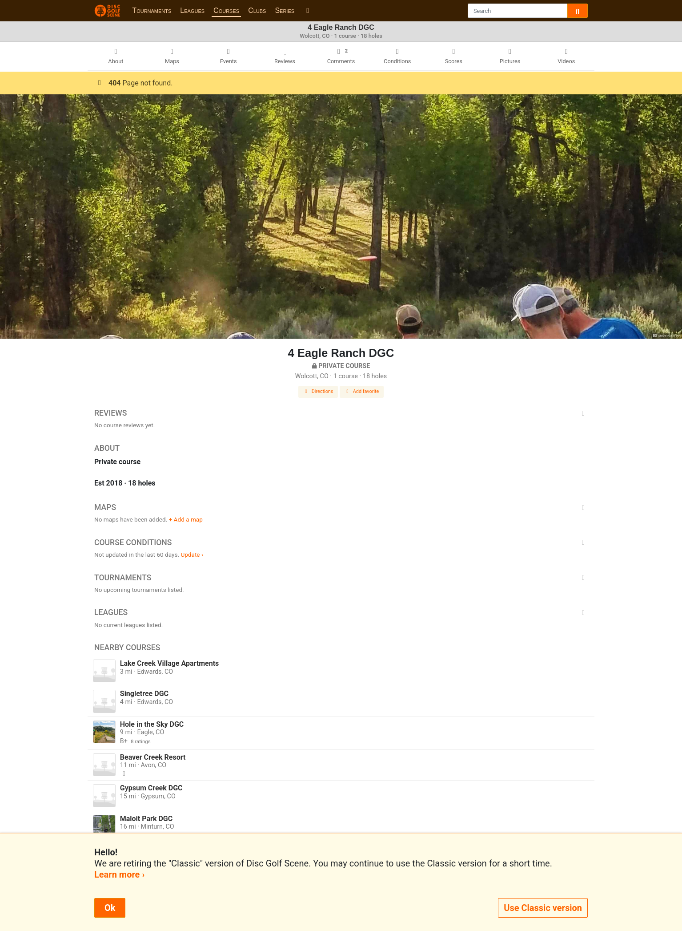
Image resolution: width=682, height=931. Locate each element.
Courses (226, 10)
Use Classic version (543, 908)
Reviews (341, 413)
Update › (192, 554)
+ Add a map (186, 519)
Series (284, 10)
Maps (341, 507)
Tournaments (151, 10)
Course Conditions (341, 542)
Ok (110, 908)
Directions (318, 391)
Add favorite (362, 391)
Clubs (257, 10)
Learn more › (119, 874)
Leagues (192, 10)
